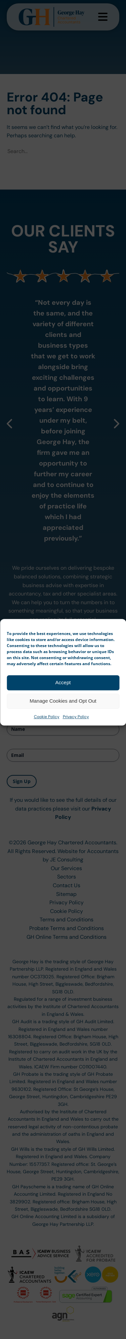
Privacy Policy (76, 738)
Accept (63, 704)
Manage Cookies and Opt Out (63, 723)
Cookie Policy (46, 738)
